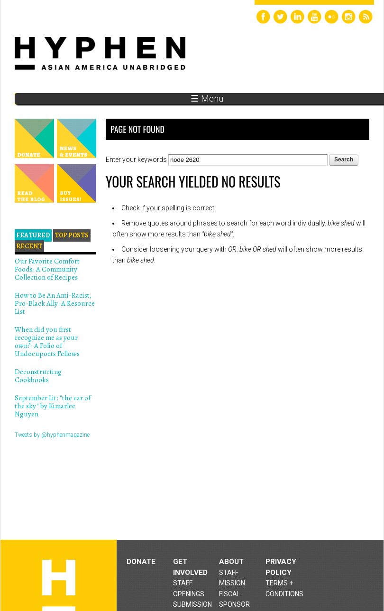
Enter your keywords (137, 159)
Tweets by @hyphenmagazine (52, 435)
